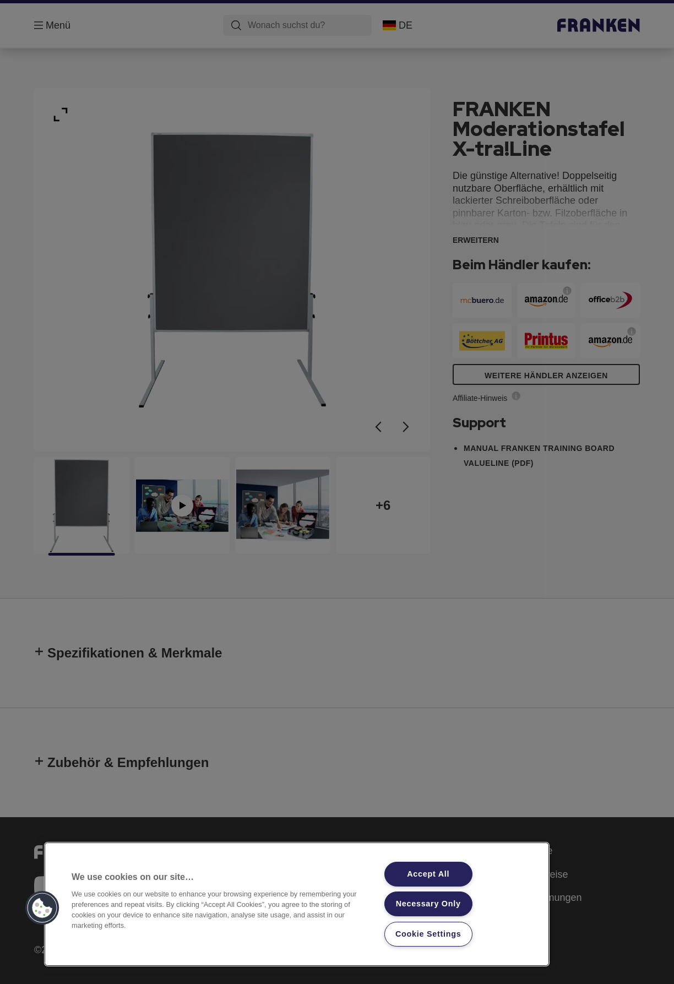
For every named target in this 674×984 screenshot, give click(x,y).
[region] (297, 904)
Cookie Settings (428, 933)
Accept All (428, 873)
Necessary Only (428, 903)
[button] (42, 908)
